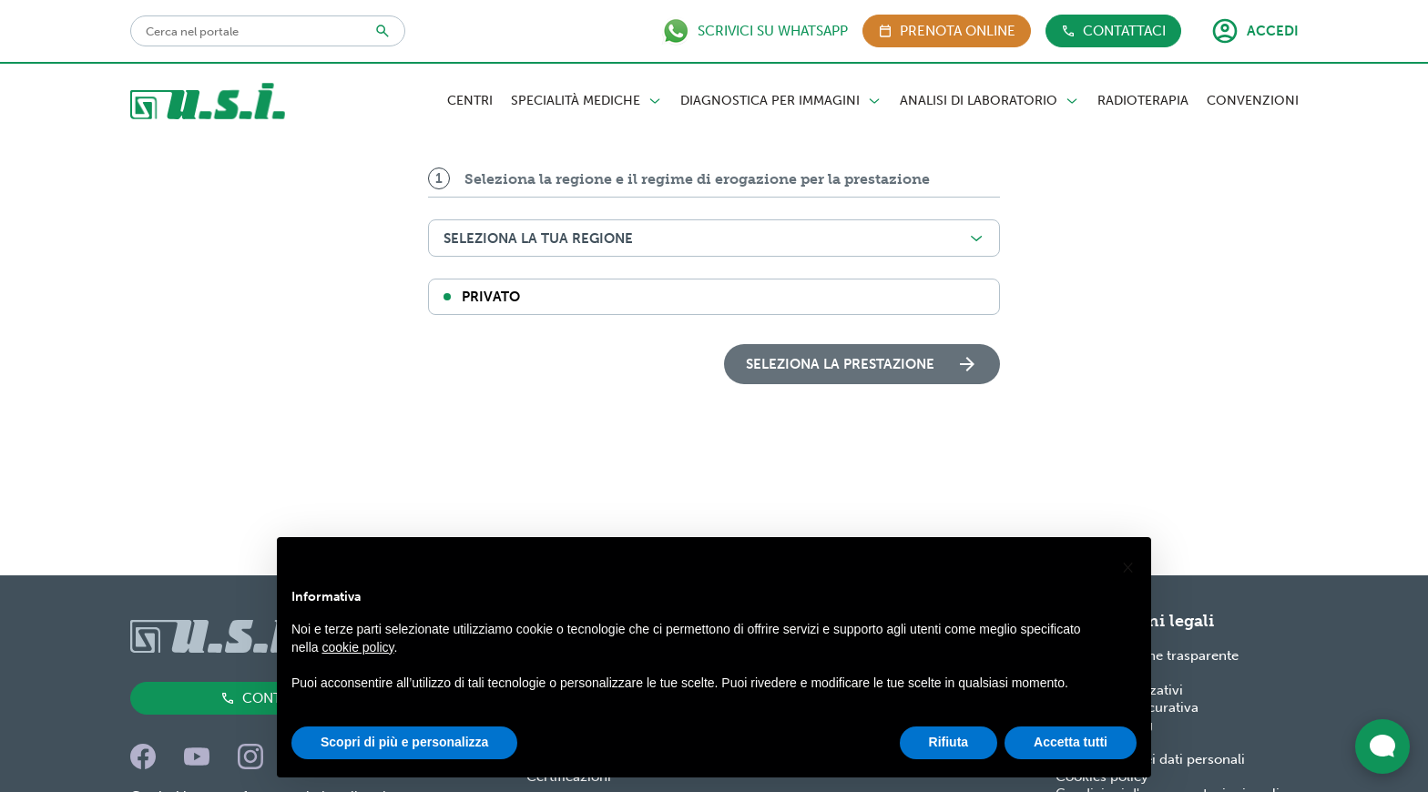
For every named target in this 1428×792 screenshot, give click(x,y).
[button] (1127, 566)
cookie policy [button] (357, 647)
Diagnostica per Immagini (781, 101)
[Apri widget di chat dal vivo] (1382, 746)
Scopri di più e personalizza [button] (404, 742)
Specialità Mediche (586, 101)
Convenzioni (1253, 101)
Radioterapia (1142, 101)
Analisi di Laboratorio (989, 101)
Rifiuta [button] (949, 742)
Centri (470, 101)
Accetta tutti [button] (1070, 742)
